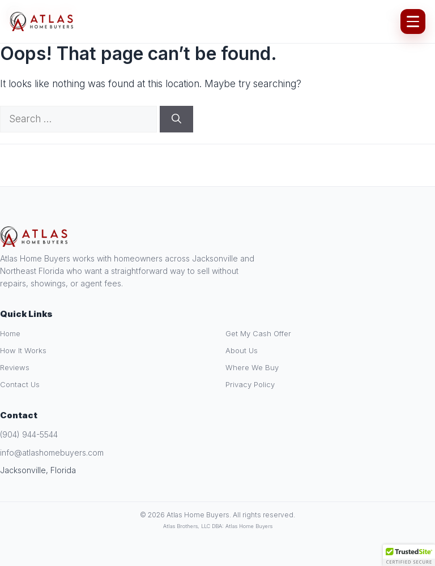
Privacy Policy (250, 384)
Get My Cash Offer (258, 333)
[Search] (176, 119)
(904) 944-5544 (29, 434)
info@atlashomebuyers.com (52, 452)
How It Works (23, 350)
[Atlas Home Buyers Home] (42, 21)
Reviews (14, 367)
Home (10, 333)
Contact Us (20, 384)
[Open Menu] (412, 21)
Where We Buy (252, 367)
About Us (241, 350)
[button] (409, 555)
